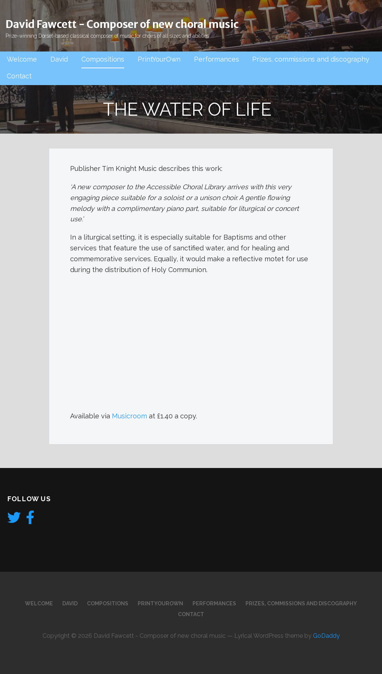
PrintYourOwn (159, 59)
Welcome (22, 59)
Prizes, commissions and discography (310, 59)
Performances (216, 59)
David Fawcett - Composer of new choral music (122, 24)
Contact (19, 76)
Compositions (102, 59)
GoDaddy (326, 635)
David (59, 59)
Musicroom (129, 416)
